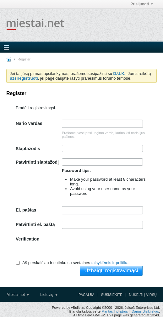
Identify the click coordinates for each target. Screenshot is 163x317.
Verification (27, 238)
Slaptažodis (28, 148)
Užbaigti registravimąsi (111, 271)
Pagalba (87, 295)
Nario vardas (29, 123)
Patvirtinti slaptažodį (37, 162)
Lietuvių (48, 294)
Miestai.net (18, 294)
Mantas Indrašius (114, 311)
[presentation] (109, 247)
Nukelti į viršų (143, 295)
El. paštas (26, 209)
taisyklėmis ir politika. (110, 262)
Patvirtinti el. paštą (35, 224)
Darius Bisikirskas (145, 311)
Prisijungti (141, 4)
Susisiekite (111, 295)
